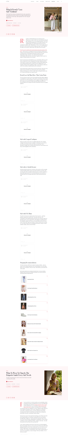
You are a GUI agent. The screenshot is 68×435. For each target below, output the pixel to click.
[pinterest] (10, 34)
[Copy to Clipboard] (14, 34)
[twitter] (8, 34)
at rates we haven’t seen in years (40, 404)
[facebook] (7, 34)
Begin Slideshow (9, 20)
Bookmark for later (16, 25)
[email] (12, 34)
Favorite (8, 25)
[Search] (61, 1)
